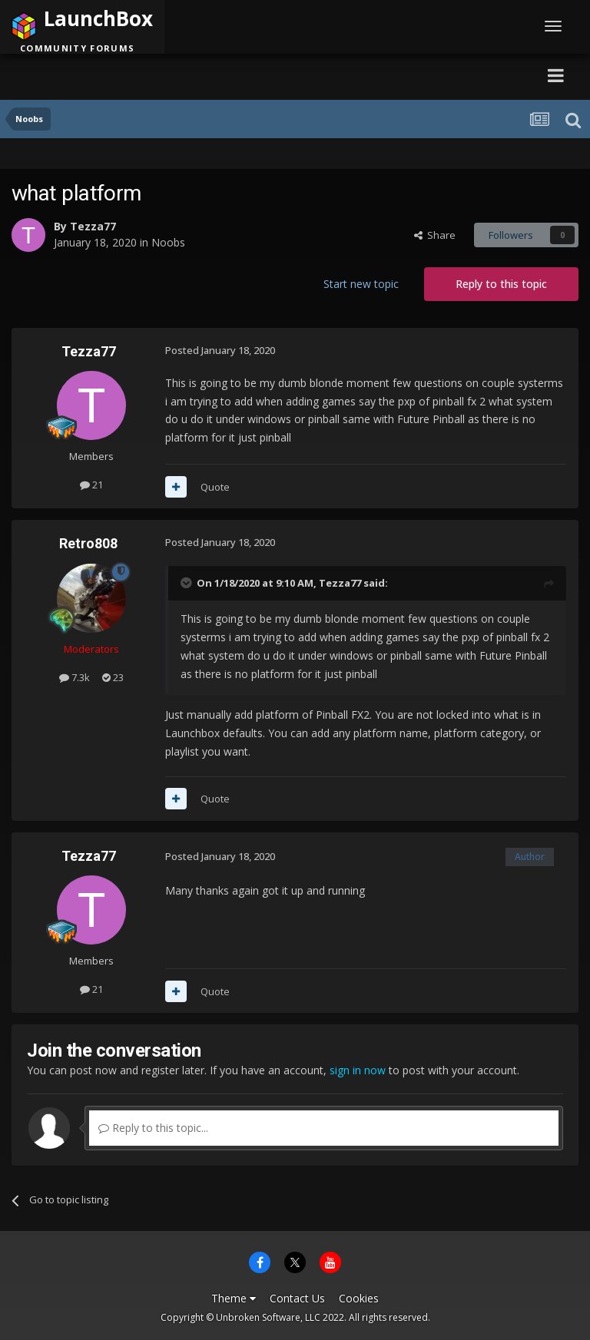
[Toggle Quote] (187, 583)
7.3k (74, 677)
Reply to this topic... (153, 1127)
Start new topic (361, 283)
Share (435, 235)
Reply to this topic (501, 283)
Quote (215, 487)
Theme (233, 1298)
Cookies (359, 1298)
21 (91, 484)
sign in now (358, 1070)
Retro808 (88, 543)
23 (113, 677)
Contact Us (297, 1298)
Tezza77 (93, 226)
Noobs (168, 242)
